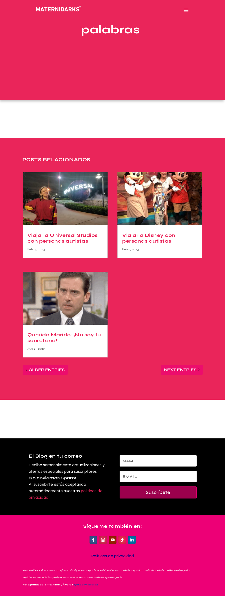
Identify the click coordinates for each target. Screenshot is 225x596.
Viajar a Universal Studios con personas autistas (62, 238)
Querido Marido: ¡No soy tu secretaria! (64, 338)
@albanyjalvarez (86, 584)
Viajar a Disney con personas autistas (148, 238)
